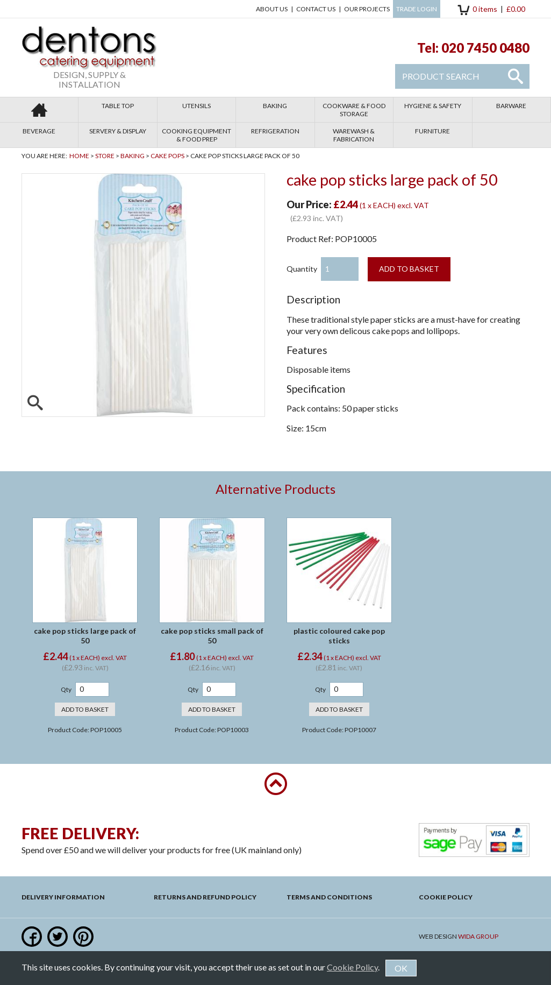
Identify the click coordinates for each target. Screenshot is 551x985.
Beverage (39, 131)
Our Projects (367, 9)
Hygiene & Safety (432, 106)
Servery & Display (117, 131)
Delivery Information (63, 897)
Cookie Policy (446, 897)
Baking (275, 106)
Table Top (118, 106)
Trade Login (416, 9)
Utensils (196, 106)
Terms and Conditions (329, 897)
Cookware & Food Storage (354, 110)
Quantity (302, 268)
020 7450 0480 (485, 47)
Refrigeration (275, 131)
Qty (66, 689)
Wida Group (478, 936)
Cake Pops (167, 156)
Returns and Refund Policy (205, 897)
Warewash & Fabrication (354, 135)
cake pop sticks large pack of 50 (85, 635)
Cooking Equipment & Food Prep (196, 135)
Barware (511, 106)
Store (105, 156)
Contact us (315, 9)
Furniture (432, 131)
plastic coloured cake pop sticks (339, 635)
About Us (272, 9)
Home (79, 156)
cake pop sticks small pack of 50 (212, 635)
